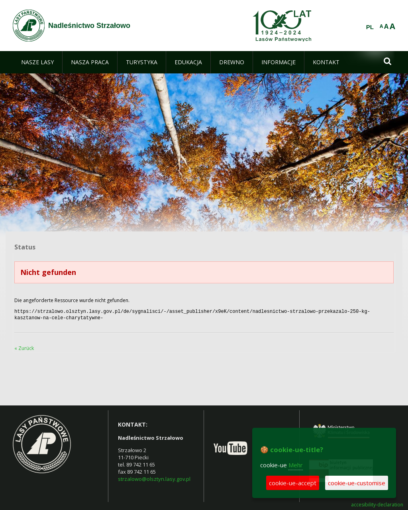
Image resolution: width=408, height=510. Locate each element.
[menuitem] (37, 62)
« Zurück (24, 346)
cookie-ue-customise (356, 483)
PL (370, 27)
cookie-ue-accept (292, 483)
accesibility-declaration (377, 503)
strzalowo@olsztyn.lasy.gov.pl (154, 477)
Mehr (295, 465)
